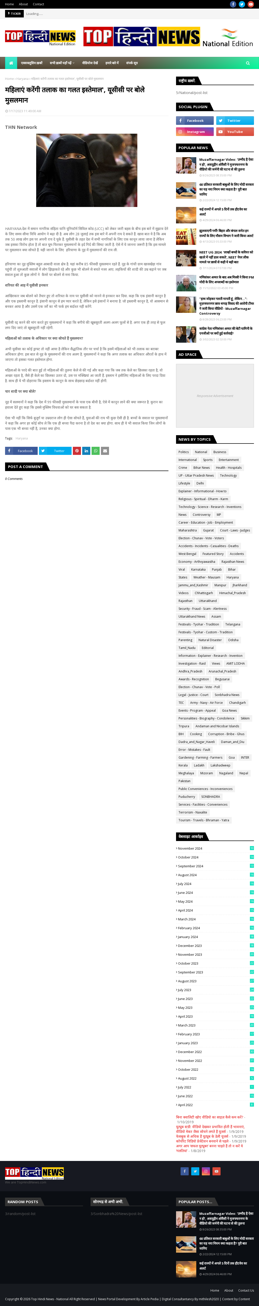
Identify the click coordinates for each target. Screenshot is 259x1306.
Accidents (237, 554)
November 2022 (216, 1060)
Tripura (184, 726)
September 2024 (216, 866)
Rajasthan (185, 601)
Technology (228, 475)
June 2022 (216, 1096)
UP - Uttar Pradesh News (196, 475)
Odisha (233, 640)
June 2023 (216, 998)
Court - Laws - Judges (235, 530)
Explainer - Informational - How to (203, 491)
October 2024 (216, 857)
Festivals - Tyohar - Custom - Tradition (206, 632)
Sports (207, 460)
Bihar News (201, 467)
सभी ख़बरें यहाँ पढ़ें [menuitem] (60, 63)
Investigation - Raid (192, 663)
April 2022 (216, 1105)
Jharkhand (240, 585)
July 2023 (216, 990)
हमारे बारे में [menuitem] (112, 63)
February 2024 (216, 928)
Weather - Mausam (206, 577)
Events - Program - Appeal (197, 710)
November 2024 (216, 848)
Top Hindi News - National (50, 1299)
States (183, 577)
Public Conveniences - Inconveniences (205, 789)
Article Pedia (150, 1299)
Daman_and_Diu (232, 742)
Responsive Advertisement (215, 395)
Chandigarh (237, 703)
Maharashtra (188, 530)
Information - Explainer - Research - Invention (211, 656)
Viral (182, 569)
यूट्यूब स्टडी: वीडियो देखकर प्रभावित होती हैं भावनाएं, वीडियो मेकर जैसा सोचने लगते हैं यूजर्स (210, 1129)
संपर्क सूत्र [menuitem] (132, 63)
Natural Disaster (210, 640)
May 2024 (216, 901)
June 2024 (216, 892)
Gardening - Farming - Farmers (200, 757)
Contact (38, 4)
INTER (245, 757)
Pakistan (184, 781)
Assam (216, 616)
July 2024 (216, 883)
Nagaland (226, 773)
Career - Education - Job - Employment (206, 522)
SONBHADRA (210, 797)
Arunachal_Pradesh (222, 671)
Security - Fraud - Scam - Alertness (203, 609)
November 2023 (216, 954)
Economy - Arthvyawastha (197, 561)
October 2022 (216, 1069)
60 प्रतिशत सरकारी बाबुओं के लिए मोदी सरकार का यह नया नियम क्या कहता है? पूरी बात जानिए (226, 189)
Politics (184, 452)
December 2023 (216, 945)
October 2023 (216, 963)
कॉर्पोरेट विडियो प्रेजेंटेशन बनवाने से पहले (202, 1141)
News (182, 514)
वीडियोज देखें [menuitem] (90, 63)
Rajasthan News (233, 561)
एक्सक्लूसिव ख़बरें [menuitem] (31, 63)
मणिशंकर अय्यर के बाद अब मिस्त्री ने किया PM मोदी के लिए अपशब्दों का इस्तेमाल (226, 280)
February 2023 (216, 1034)
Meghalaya (186, 773)
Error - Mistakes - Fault (194, 750)
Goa (232, 757)
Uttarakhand (208, 601)
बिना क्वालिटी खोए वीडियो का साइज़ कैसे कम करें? (209, 1117)
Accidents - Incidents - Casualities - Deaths (209, 546)
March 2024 (216, 919)
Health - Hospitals (229, 467)
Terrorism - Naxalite (193, 812)
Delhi (200, 483)
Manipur (220, 585)
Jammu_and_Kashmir (193, 585)
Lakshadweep (220, 765)
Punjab (217, 569)
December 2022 (216, 1052)
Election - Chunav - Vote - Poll (199, 687)
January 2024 (216, 937)
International (188, 460)
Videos (183, 593)
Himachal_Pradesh (232, 593)
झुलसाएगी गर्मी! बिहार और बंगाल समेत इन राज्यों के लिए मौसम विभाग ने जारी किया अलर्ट (226, 233)
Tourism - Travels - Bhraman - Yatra (204, 820)
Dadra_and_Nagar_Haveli (197, 742)
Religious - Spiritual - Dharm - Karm (203, 499)
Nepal (244, 773)
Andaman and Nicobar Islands (217, 726)
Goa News (229, 710)
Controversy (201, 514)
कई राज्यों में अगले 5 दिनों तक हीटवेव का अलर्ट (223, 212)
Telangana (232, 624)
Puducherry (187, 797)
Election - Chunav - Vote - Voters (201, 538)
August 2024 (216, 875)
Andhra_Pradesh (190, 671)
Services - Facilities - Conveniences (203, 804)
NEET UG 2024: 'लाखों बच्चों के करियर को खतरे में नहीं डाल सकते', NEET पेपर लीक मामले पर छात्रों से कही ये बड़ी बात (226, 257)
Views (216, 663)
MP (219, 514)
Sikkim (245, 718)
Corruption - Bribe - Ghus (226, 734)
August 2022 (216, 1078)
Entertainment (229, 460)
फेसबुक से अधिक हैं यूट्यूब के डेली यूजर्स (202, 1136)
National (201, 452)
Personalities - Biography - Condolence (206, 718)
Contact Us (246, 1290)
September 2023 (216, 972)
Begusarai (222, 679)
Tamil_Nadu (187, 648)
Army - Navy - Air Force (206, 703)
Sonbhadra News (227, 695)
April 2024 (216, 910)
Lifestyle (184, 483)
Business (219, 452)
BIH (181, 734)
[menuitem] (11, 63)
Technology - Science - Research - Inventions (210, 507)
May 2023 (216, 1007)
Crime (183, 467)
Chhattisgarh (204, 593)
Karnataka (198, 569)
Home (9, 4)
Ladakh (199, 765)
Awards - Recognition (194, 679)
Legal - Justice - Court (193, 695)
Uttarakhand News (192, 616)
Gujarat (208, 530)
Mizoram (206, 773)
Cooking (196, 734)
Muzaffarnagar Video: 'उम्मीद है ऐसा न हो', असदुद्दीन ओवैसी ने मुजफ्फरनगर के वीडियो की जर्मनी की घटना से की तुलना (226, 164)
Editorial (208, 648)
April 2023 (216, 1016)
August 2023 (216, 981)
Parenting (185, 640)
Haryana (22, 79)
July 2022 (216, 1087)
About (23, 4)
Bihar (232, 569)
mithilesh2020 (209, 1299)
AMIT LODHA (235, 663)
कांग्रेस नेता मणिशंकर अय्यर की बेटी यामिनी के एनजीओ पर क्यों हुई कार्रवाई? (225, 331)
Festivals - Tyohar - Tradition (199, 624)
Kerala (183, 765)
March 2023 (216, 1025)
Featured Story (213, 554)
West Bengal (187, 554)
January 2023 (216, 1043)
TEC (181, 703)
